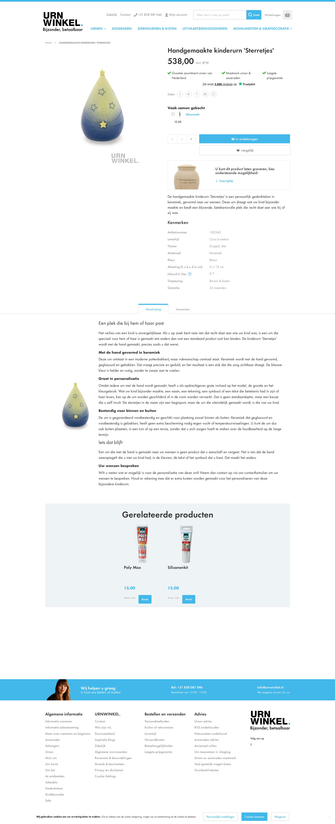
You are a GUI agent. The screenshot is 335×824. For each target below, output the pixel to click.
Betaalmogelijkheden (159, 745)
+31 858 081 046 (150, 14)
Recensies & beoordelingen (113, 757)
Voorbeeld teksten (206, 770)
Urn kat (50, 770)
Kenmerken (183, 309)
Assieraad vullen (205, 745)
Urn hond (51, 764)
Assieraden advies (206, 739)
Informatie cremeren (58, 721)
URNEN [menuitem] (96, 28)
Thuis (48, 42)
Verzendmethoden (157, 721)
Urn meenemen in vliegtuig (212, 751)
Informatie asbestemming (61, 727)
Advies (200, 714)
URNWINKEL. (107, 714)
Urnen (49, 751)
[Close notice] (329, 816)
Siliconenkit (192, 114)
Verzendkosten (155, 739)
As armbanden (54, 776)
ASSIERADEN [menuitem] (122, 28)
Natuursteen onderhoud (210, 733)
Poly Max (132, 567)
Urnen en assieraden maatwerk (215, 757)
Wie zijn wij (103, 727)
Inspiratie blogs (105, 739)
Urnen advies (203, 721)
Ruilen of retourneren (159, 727)
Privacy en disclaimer (109, 770)
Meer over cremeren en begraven (67, 733)
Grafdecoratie (54, 794)
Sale (48, 800)
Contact (125, 14)
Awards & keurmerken (109, 764)
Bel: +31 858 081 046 (187, 687)
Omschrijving (153, 309)
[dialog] (167, 816)
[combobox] (227, 14)
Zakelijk (111, 14)
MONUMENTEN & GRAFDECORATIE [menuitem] (261, 28)
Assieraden (52, 739)
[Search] (253, 14)
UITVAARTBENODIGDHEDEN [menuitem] (204, 28)
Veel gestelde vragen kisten (212, 764)
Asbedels (51, 782)
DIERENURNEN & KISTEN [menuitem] (157, 28)
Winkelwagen (272, 15)
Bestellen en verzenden (165, 714)
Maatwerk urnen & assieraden (238, 75)
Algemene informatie (63, 714)
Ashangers (52, 745)
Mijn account (178, 14)
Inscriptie (226, 180)
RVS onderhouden (206, 727)
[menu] (191, 28)
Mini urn (51, 757)
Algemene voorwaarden (111, 751)
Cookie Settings (105, 776)
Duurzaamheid (104, 733)
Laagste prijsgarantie (275, 75)
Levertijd (150, 733)
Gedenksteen (54, 788)
